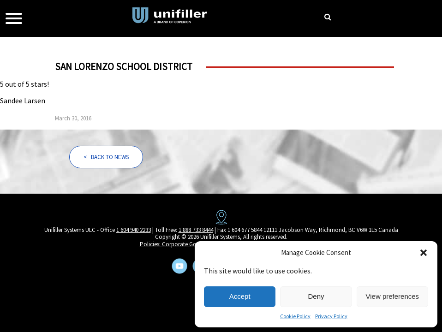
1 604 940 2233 (133, 230)
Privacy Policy (331, 316)
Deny (316, 296)
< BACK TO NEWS (106, 157)
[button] (423, 252)
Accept (240, 296)
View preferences (392, 296)
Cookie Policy (295, 316)
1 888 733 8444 (196, 230)
